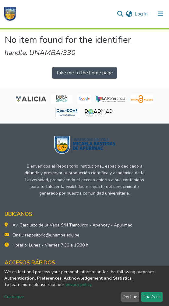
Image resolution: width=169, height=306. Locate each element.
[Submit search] (120, 14)
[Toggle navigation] (160, 14)
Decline (130, 297)
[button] (129, 14)
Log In (141, 14)
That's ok (152, 297)
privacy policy (78, 284)
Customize (14, 297)
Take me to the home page (84, 73)
